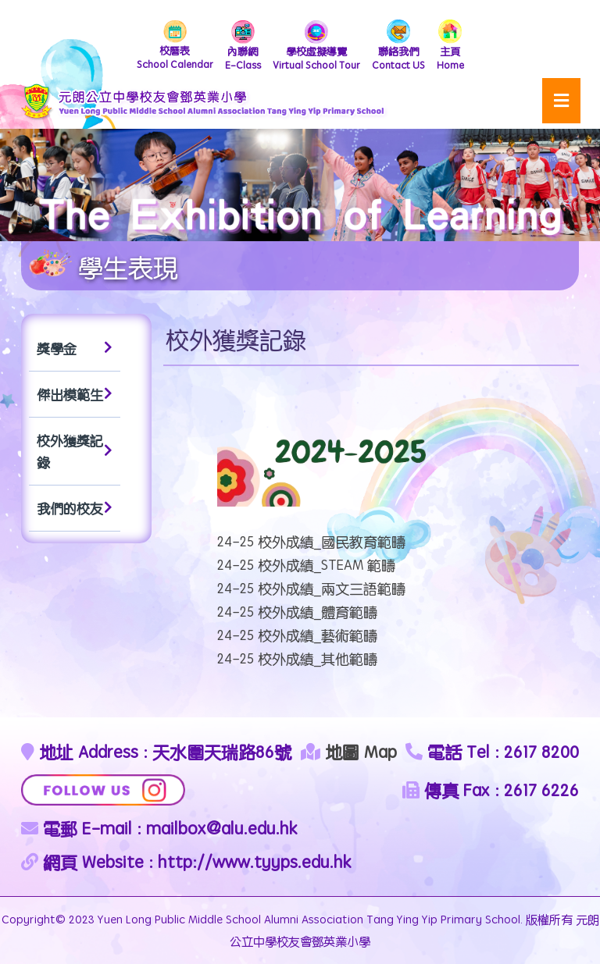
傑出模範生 (74, 394)
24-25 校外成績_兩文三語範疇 (311, 588)
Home (450, 46)
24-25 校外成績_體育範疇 (297, 611)
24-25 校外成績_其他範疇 (297, 658)
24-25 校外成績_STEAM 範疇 (306, 564)
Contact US (398, 46)
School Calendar (175, 45)
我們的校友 (74, 508)
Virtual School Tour (316, 46)
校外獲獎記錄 (74, 451)
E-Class (243, 46)
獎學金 (74, 348)
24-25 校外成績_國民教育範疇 (311, 541)
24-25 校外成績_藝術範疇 (297, 635)
